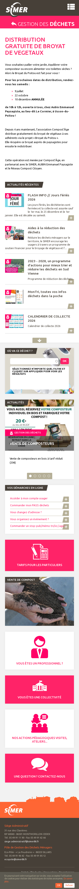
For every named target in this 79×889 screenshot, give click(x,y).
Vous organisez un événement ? (29, 519)
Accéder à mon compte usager (29, 498)
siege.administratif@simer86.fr (21, 841)
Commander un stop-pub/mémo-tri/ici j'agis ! (38, 525)
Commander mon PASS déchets (29, 505)
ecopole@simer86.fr (15, 859)
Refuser (69, 885)
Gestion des (43, 24)
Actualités (39, 340)
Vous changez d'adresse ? (26, 512)
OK (58, 885)
